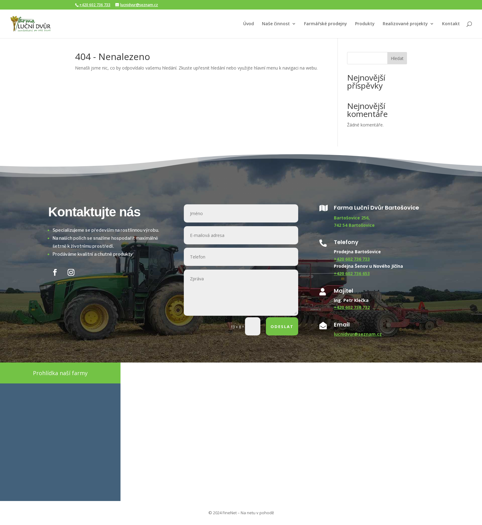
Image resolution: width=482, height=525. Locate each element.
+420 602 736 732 (352, 307)
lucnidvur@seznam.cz (358, 334)
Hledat (397, 58)
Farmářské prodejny (325, 24)
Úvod (248, 24)
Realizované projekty (405, 24)
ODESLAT (282, 326)
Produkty (365, 24)
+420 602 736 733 (94, 4)
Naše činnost (276, 24)
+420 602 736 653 (352, 273)
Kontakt (451, 24)
